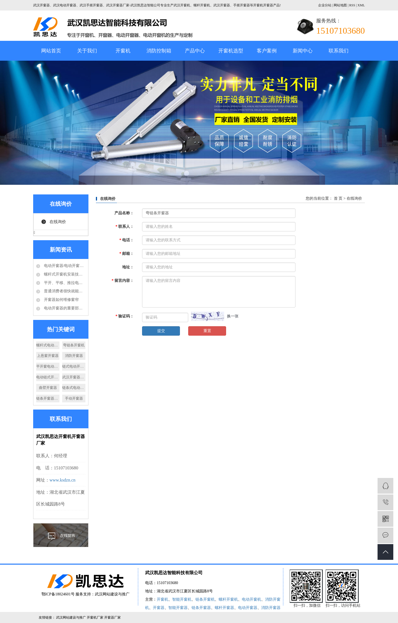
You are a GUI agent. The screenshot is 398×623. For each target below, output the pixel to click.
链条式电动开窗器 (73, 388)
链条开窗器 (201, 608)
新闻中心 (303, 51)
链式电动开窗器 (73, 366)
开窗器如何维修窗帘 (61, 300)
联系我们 (339, 51)
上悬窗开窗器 (48, 356)
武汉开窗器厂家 (73, 377)
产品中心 (195, 51)
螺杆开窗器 (224, 608)
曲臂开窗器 (48, 388)
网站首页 (51, 51)
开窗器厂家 (112, 617)
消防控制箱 (158, 51)
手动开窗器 (74, 398)
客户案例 (267, 51)
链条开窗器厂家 (47, 398)
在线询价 (57, 222)
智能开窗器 (178, 608)
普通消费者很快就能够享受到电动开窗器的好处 (64, 291)
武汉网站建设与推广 (112, 594)
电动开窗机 (251, 599)
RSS (352, 5)
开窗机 (123, 51)
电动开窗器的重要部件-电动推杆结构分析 (64, 308)
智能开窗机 (182, 599)
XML (361, 5)
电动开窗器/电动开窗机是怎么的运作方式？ (64, 266)
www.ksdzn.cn (62, 480)
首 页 (338, 198)
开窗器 (158, 608)
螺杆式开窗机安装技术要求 (64, 274)
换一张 (233, 316)
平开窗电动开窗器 (47, 366)
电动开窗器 (247, 608)
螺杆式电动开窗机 (47, 345)
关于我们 (87, 51)
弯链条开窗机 (74, 345)
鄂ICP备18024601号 (58, 594)
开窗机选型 (230, 51)
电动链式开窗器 (47, 377)
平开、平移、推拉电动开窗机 (64, 283)
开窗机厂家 (95, 617)
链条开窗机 (205, 599)
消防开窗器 (74, 356)
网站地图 (341, 5)
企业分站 (324, 5)
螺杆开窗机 (228, 599)
